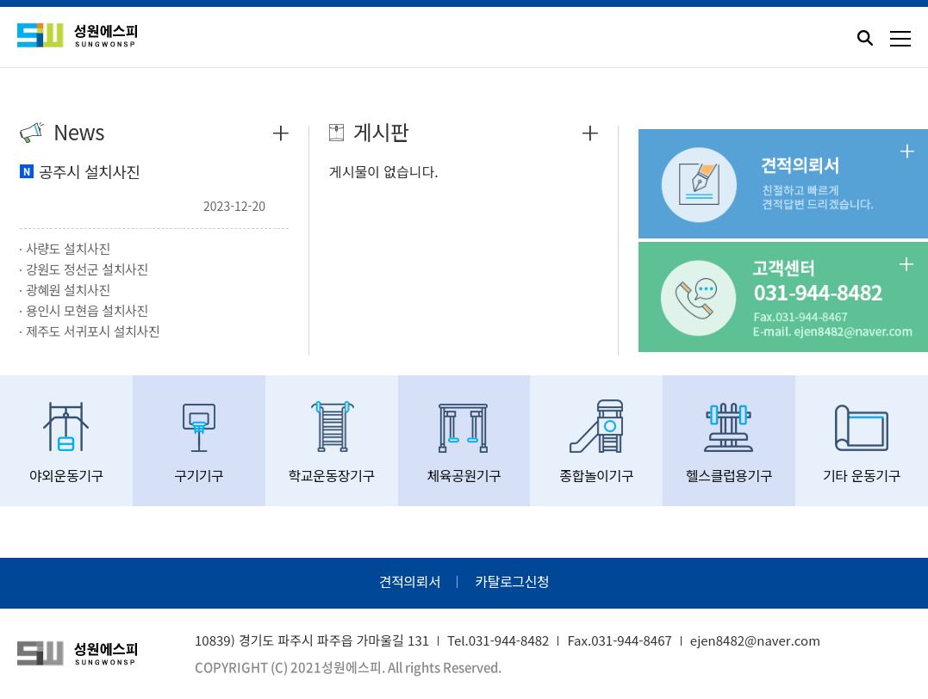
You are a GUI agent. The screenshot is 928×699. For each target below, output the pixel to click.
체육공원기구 (464, 442)
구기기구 (199, 442)
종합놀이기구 (596, 442)
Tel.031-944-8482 (498, 640)
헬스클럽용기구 (729, 442)
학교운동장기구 (331, 442)
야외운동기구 (66, 442)
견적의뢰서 (410, 581)
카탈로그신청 (512, 581)
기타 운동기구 (861, 442)
